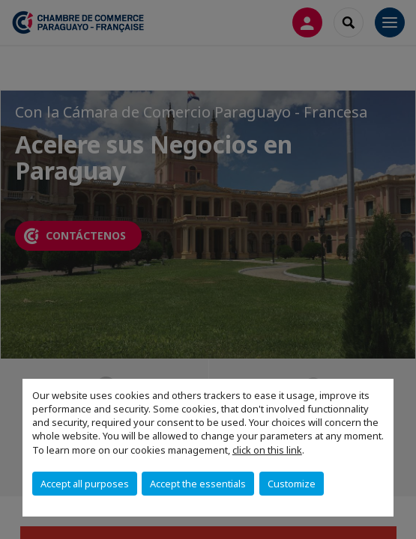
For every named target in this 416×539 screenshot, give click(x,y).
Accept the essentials (198, 483)
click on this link (267, 450)
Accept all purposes (84, 483)
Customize (292, 483)
